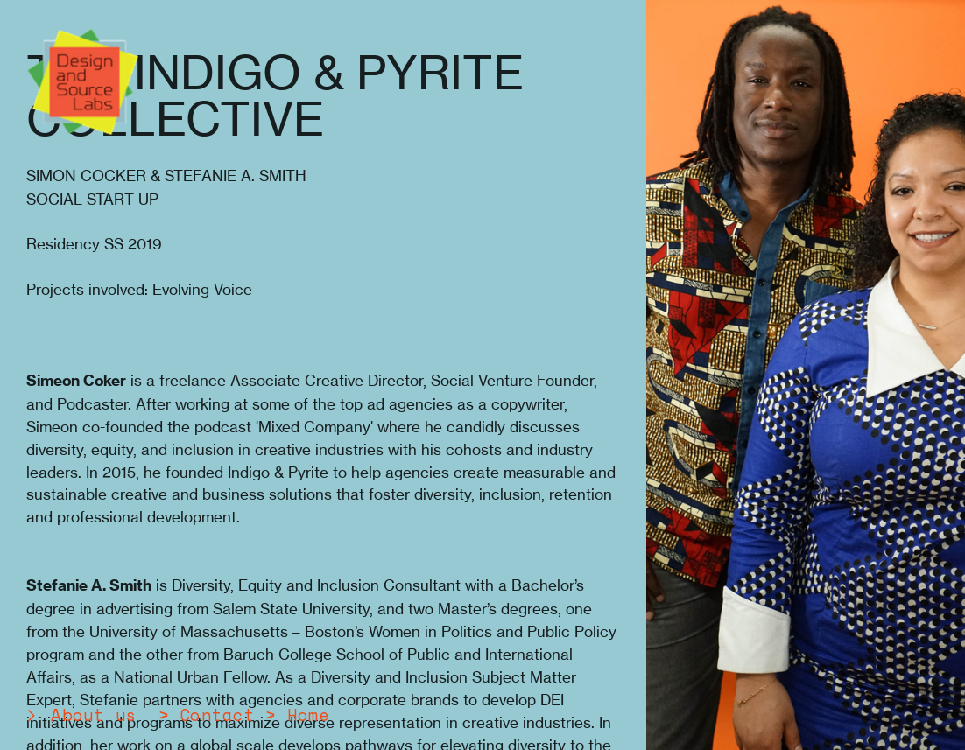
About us (94, 715)
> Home (297, 715)
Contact (217, 715)
